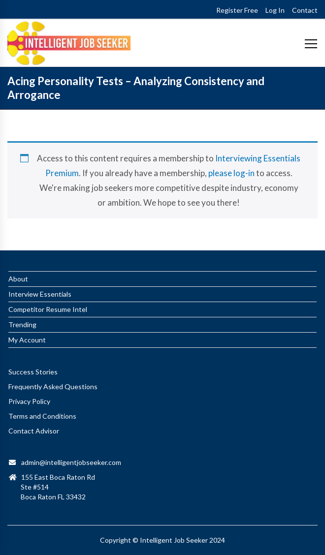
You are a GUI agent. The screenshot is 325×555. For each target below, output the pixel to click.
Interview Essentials (39, 294)
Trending (22, 324)
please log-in (231, 173)
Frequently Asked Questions (53, 386)
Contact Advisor (33, 431)
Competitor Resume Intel (47, 309)
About (18, 279)
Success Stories (33, 372)
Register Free (237, 10)
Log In (275, 10)
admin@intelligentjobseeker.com (71, 462)
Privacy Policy (29, 401)
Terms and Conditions (42, 416)
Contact (305, 10)
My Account (27, 340)
